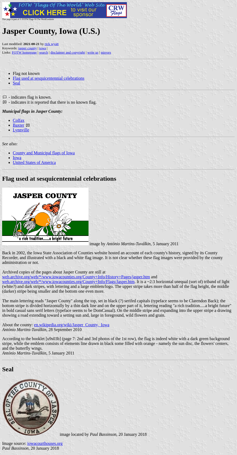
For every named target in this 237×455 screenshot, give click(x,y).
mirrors (106, 52)
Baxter (18, 125)
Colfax (19, 120)
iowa (42, 48)
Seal (16, 83)
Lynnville (21, 130)
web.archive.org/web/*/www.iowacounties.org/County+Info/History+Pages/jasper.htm (76, 277)
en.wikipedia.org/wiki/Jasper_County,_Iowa (72, 325)
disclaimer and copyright (67, 52)
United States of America (34, 162)
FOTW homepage (24, 52)
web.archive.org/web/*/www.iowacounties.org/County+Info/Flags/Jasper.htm (68, 281)
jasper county (27, 48)
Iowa (17, 157)
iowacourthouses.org (45, 443)
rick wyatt (52, 44)
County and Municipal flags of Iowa (44, 153)
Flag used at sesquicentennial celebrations (48, 78)
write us (93, 52)
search (43, 52)
